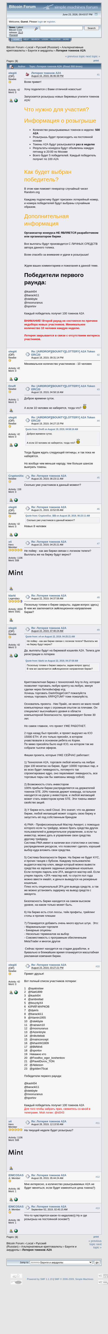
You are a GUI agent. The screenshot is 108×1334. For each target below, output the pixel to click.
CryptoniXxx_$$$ (19, 475)
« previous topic (75, 56)
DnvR (12, 386)
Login (45, 39)
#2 (98, 354)
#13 (98, 1208)
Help (26, 39)
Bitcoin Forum (15, 47)
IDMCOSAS (16, 1175)
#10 (98, 966)
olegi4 (12, 73)
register (51, 21)
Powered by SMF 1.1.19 (39, 1279)
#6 (98, 509)
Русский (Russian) (47, 47)
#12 (98, 1177)
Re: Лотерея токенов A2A (49, 475)
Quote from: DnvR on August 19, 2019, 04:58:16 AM (51, 429)
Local (30, 47)
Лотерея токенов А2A (71, 50)
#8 (98, 597)
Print (96, 60)
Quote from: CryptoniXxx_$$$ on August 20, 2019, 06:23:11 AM (57, 516)
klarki (12, 595)
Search (35, 39)
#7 (98, 543)
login (40, 21)
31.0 (20, 32)
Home (16, 39)
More (66, 39)
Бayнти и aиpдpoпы (40, 50)
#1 (98, 74)
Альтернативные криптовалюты (41, 1246)
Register (55, 39)
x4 (9, 541)
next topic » (93, 56)
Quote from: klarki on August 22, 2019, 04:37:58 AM (51, 661)
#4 (98, 420)
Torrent (13, 35)
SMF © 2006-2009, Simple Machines (73, 1279)
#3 (98, 389)
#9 (98, 630)
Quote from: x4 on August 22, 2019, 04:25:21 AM (50, 636)
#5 (98, 477)
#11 (98, 1123)
